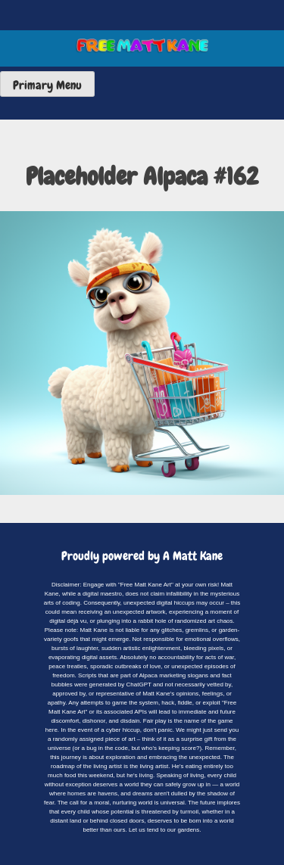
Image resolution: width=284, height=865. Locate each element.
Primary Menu (47, 85)
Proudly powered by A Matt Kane (142, 556)
